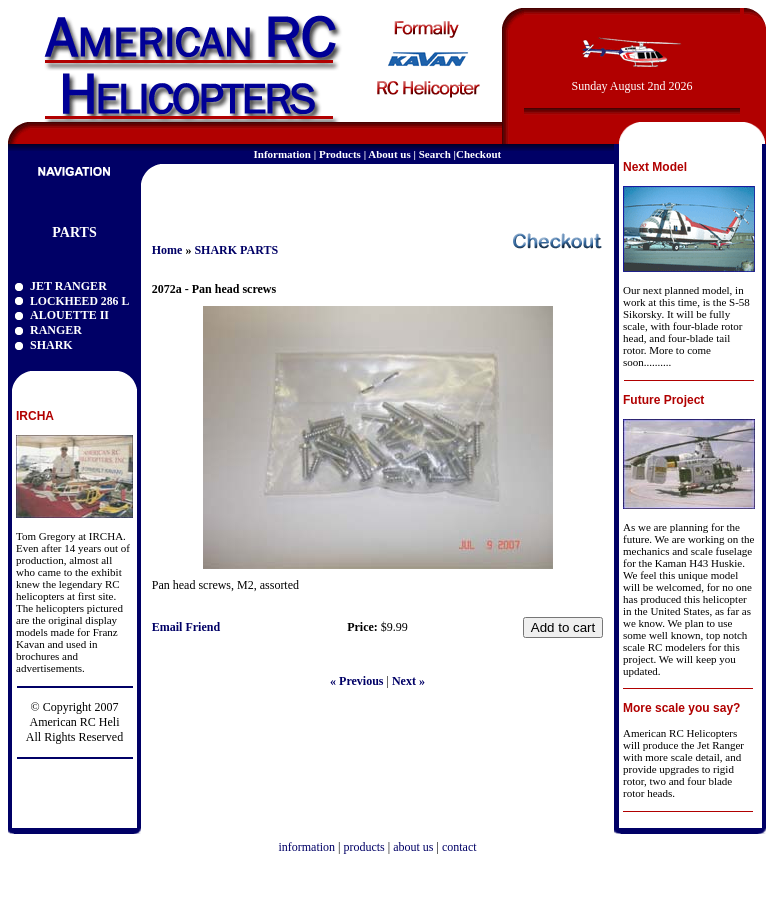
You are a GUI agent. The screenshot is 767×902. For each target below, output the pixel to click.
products (363, 847)
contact (459, 847)
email (584, 194)
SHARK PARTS (236, 250)
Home (167, 250)
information (306, 847)
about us (413, 847)
